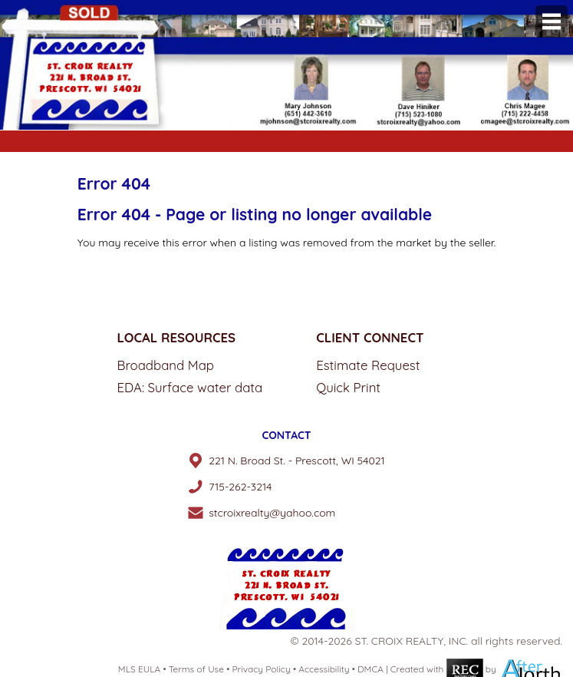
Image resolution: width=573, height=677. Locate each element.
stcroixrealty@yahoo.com (272, 513)
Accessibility (323, 669)
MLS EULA (139, 669)
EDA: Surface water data (190, 387)
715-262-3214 (240, 487)
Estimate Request (368, 365)
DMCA (370, 669)
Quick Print (348, 387)
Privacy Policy (261, 669)
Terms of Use (196, 669)
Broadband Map (166, 365)
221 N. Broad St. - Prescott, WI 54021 (297, 460)
